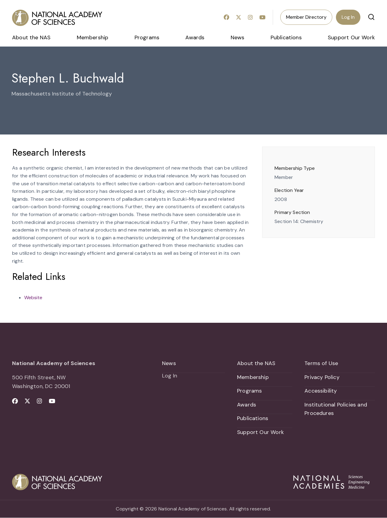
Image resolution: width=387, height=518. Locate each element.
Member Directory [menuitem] (306, 17)
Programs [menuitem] (147, 37)
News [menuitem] (238, 37)
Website (33, 297)
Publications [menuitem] (286, 37)
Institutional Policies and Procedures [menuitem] (335, 409)
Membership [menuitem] (93, 37)
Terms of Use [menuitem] (321, 363)
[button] (371, 17)
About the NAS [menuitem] (31, 37)
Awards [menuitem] (194, 37)
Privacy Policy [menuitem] (322, 377)
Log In (348, 17)
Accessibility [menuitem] (320, 391)
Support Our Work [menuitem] (351, 37)
